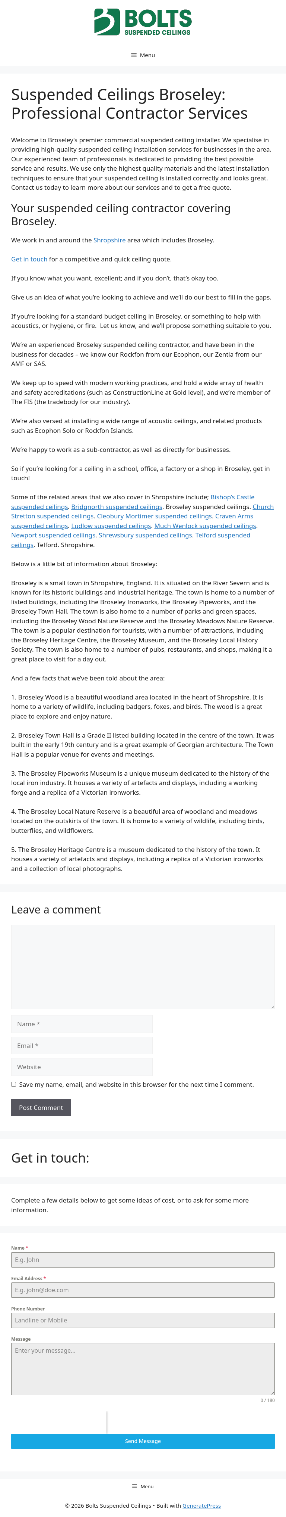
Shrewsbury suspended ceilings (145, 535)
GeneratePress (201, 1505)
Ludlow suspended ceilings (111, 525)
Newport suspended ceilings (53, 535)
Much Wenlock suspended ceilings (205, 525)
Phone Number (28, 1309)
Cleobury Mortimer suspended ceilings (154, 516)
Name (19, 1248)
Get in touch (29, 259)
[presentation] (59, 1422)
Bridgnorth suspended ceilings (116, 506)
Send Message (143, 1441)
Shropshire (109, 240)
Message (21, 1339)
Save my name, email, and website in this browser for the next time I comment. (136, 1084)
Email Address (28, 1278)
